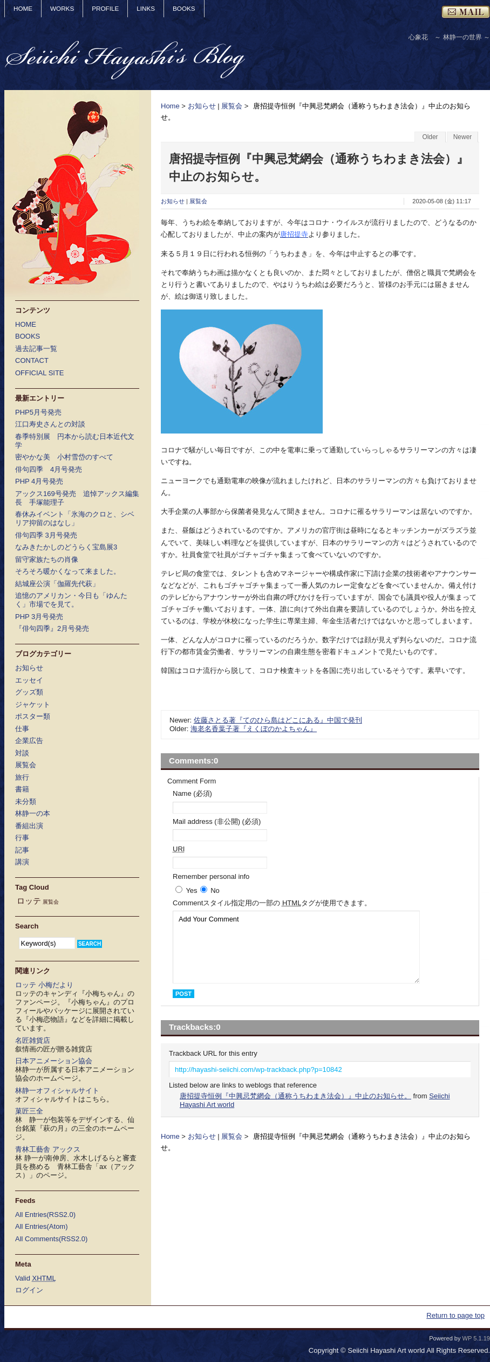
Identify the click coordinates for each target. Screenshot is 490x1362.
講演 (22, 862)
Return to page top (455, 1315)
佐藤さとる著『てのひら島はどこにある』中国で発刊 (278, 720)
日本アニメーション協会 (53, 1061)
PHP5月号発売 (38, 412)
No (215, 890)
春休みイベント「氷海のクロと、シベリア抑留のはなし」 (74, 518)
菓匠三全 (29, 1111)
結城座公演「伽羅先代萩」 (57, 584)
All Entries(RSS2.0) (45, 1214)
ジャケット (32, 704)
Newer (462, 137)
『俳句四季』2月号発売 (52, 628)
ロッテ (29, 901)
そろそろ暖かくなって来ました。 (67, 571)
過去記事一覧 (36, 349)
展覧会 (231, 106)
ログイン (29, 1290)
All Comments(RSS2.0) (51, 1239)
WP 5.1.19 (476, 1338)
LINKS (146, 8)
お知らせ (202, 106)
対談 (22, 753)
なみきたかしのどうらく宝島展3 (66, 547)
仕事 (22, 729)
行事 (22, 838)
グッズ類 (29, 692)
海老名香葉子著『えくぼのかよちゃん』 (253, 729)
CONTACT (32, 360)
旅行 (22, 777)
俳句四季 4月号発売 (48, 469)
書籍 (22, 789)
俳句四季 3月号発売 (46, 535)
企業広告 (29, 741)
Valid (35, 1278)
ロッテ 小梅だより (44, 985)
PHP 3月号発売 (39, 617)
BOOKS (184, 8)
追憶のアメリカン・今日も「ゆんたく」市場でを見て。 (71, 599)
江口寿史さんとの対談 (50, 424)
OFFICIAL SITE (39, 373)
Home (170, 106)
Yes (191, 890)
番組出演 (29, 826)
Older (430, 137)
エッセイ (29, 680)
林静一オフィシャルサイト (57, 1090)
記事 (22, 850)
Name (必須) (192, 793)
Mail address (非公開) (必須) (217, 821)
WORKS (62, 8)
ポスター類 (32, 716)
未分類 (25, 801)
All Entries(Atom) (41, 1226)
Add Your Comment (296, 947)
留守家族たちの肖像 (46, 559)
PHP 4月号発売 (39, 481)
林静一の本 (32, 813)
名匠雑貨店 (32, 1040)
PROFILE (105, 8)
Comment (272, 903)
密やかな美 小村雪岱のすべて (64, 457)
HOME (22, 8)
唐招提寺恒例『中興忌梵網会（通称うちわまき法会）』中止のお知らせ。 (295, 1096)
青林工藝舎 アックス (47, 1149)
